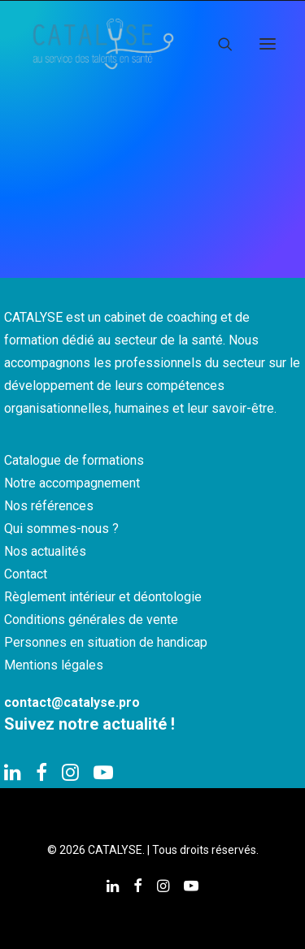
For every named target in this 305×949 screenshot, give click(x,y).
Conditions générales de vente (91, 619)
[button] (267, 44)
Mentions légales (53, 665)
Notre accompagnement (72, 483)
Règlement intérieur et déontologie (103, 596)
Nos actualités (45, 551)
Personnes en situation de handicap (105, 642)
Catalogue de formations (74, 460)
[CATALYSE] (103, 43)
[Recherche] (218, 44)
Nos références (49, 506)
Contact (25, 574)
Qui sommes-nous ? (61, 528)
